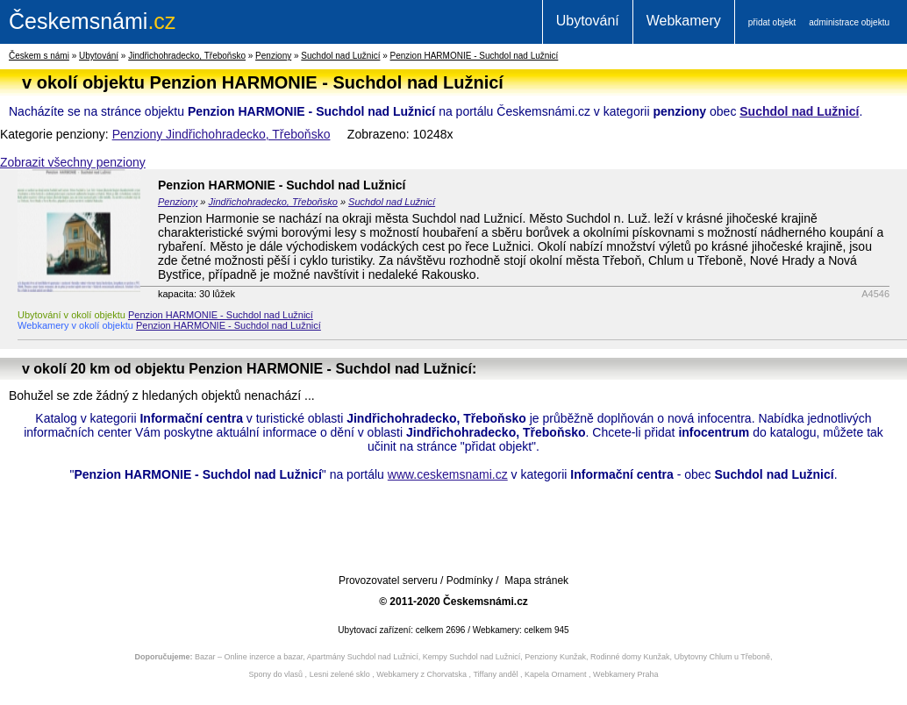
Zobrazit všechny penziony (73, 162)
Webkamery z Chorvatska (421, 674)
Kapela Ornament (556, 674)
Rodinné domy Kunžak (630, 656)
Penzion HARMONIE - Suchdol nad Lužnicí (474, 56)
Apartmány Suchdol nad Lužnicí (362, 656)
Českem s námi (39, 56)
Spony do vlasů (276, 674)
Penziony (273, 56)
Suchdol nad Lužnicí (340, 56)
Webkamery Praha (625, 674)
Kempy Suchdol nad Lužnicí (472, 656)
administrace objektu (849, 22)
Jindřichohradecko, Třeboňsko (187, 56)
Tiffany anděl (495, 674)
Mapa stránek (536, 580)
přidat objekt (772, 22)
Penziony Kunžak (555, 656)
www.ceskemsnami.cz (448, 474)
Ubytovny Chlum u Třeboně (722, 656)
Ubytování (587, 20)
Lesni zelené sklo (340, 674)
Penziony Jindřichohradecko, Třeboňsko (221, 134)
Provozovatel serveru (388, 580)
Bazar (205, 656)
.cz (92, 21)
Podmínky (469, 580)
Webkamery (683, 20)
